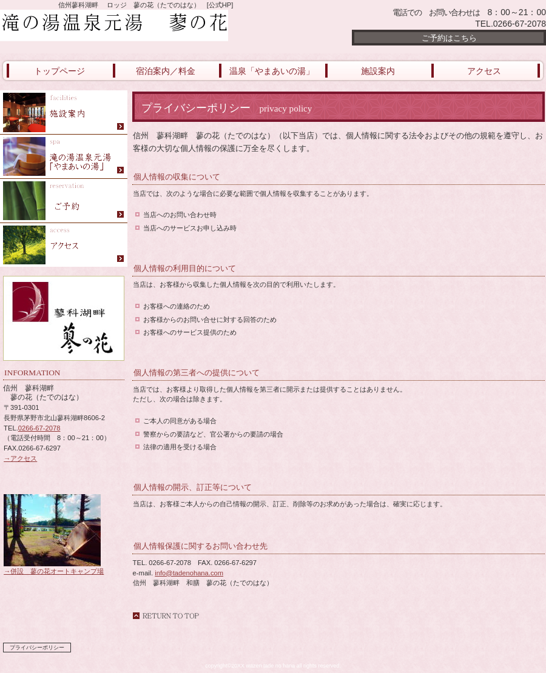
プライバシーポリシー (37, 648)
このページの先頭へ (165, 615)
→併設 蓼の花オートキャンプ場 (54, 567)
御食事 (63, 112)
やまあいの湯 (63, 157)
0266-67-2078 (39, 428)
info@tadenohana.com (189, 573)
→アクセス (20, 458)
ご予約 (63, 201)
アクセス (63, 245)
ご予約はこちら (449, 37)
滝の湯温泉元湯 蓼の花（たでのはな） (145, 25)
